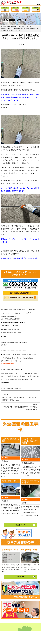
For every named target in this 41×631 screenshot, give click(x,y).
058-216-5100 (20, 322)
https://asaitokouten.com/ (8, 316)
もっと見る (20, 576)
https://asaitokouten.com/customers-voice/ (13, 350)
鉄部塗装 (31, 463)
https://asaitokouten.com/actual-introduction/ (14, 342)
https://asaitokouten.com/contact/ (11, 388)
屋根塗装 (5, 461)
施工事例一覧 (20, 525)
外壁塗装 (5, 501)
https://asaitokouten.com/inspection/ (11, 369)
